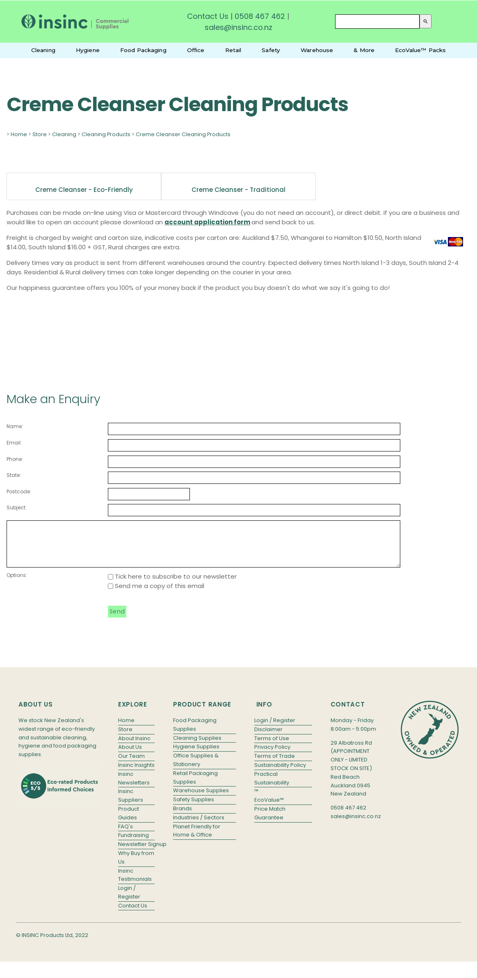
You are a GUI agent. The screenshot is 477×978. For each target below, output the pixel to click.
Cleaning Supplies (197, 746)
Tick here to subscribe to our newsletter (172, 585)
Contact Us (207, 16)
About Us (130, 755)
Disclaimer (268, 738)
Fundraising (133, 844)
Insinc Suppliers (130, 804)
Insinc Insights (136, 773)
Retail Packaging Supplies (195, 786)
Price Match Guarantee (269, 822)
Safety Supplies (193, 808)
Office (196, 50)
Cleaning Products (106, 134)
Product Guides (128, 822)
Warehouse (317, 50)
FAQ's (125, 835)
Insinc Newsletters (134, 787)
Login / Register (129, 901)
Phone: (15, 459)
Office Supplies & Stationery (196, 768)
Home (19, 134)
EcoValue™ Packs (420, 50)
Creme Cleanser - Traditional (238, 189)
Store (39, 134)
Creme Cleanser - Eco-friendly (84, 189)
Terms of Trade (274, 764)
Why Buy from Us (136, 866)
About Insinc (134, 747)
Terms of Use (271, 747)
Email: (14, 442)
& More (364, 50)
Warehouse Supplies (201, 799)
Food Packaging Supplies (195, 733)
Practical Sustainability (271, 787)
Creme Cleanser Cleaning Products (183, 134)
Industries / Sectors (198, 826)
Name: (15, 426)
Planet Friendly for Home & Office (196, 839)
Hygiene (88, 50)
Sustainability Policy (280, 773)
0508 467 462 (260, 16)
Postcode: (19, 491)
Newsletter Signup (136, 853)
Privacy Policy (272, 755)
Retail (233, 50)
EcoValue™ (269, 808)
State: (14, 475)
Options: (17, 583)
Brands (182, 817)
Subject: (17, 507)
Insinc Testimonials (135, 883)
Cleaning (43, 50)
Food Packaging (143, 50)
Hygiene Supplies (196, 755)
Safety (271, 50)
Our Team (131, 764)
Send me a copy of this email (156, 594)
